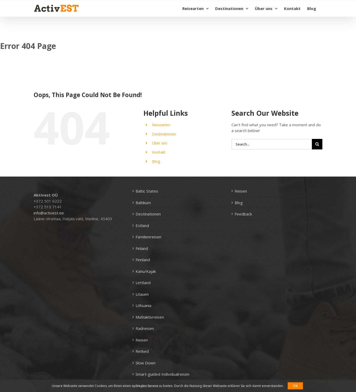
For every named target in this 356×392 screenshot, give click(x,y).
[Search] (317, 144)
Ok (295, 385)
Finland (142, 248)
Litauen (142, 294)
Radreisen (145, 328)
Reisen (142, 340)
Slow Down (146, 362)
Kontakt (159, 152)
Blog (156, 161)
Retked (142, 351)
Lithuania (143, 305)
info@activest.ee (49, 212)
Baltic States (147, 191)
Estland (142, 225)
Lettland (143, 282)
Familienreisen (148, 236)
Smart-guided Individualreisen (162, 374)
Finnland (143, 259)
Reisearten (161, 124)
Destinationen (164, 134)
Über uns (159, 142)
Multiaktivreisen (150, 317)
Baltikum (143, 202)
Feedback (243, 214)
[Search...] (271, 144)
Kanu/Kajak (146, 271)
